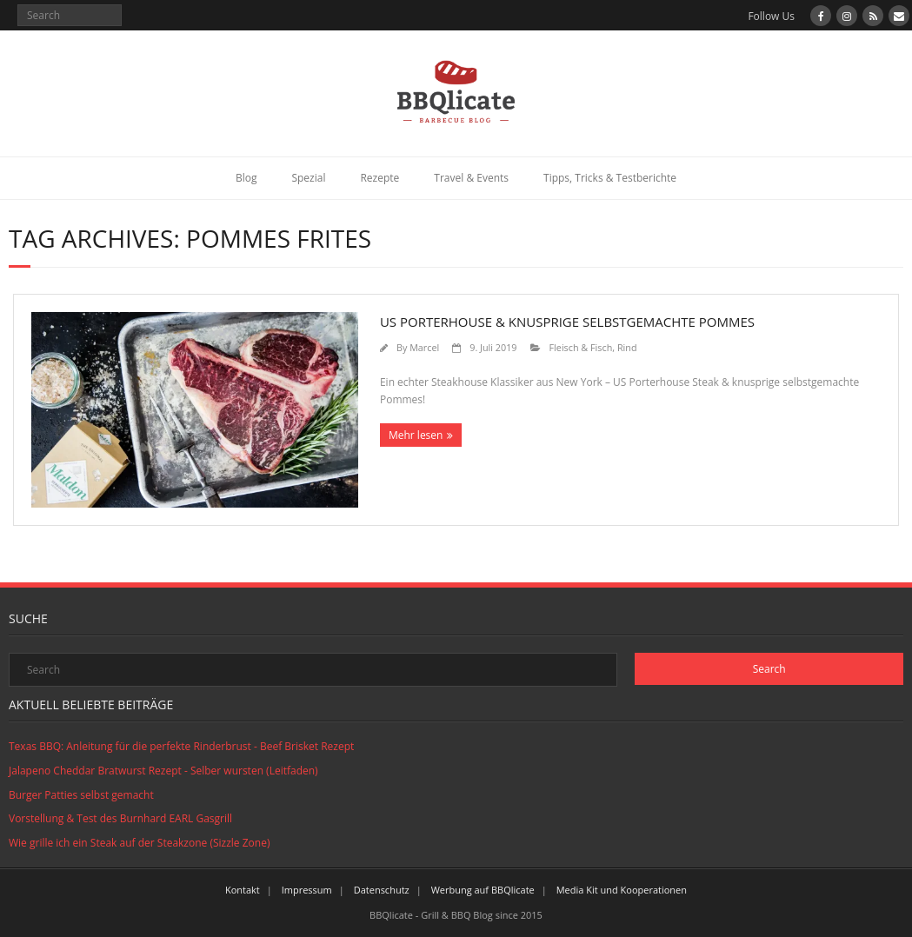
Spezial (308, 177)
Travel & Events (471, 177)
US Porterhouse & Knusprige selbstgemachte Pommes (567, 321)
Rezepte (379, 177)
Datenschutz (381, 889)
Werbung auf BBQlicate (483, 889)
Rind (627, 347)
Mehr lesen (416, 435)
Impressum (307, 889)
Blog (246, 177)
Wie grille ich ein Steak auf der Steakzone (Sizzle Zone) (139, 842)
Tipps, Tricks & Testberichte (609, 177)
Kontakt (242, 889)
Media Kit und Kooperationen (621, 889)
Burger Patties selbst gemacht (81, 794)
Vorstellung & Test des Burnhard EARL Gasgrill (120, 818)
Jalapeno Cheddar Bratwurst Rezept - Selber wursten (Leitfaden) (163, 770)
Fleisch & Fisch (581, 347)
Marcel (424, 347)
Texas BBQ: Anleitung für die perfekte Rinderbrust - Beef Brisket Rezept (181, 746)
